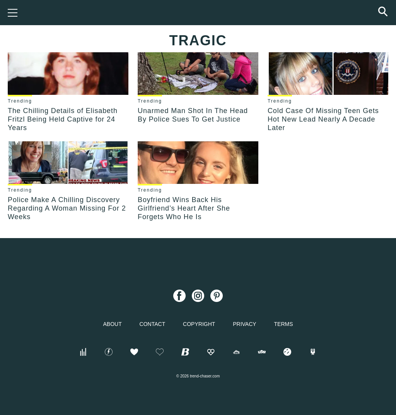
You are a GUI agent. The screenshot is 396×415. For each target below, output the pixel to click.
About (112, 324)
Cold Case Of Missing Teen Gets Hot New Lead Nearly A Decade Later (323, 119)
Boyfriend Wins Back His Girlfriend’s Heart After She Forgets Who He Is (184, 208)
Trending (20, 101)
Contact (153, 324)
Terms (283, 324)
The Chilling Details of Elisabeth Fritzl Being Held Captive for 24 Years (63, 119)
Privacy (244, 324)
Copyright (199, 324)
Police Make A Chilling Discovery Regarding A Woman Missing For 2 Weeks (67, 208)
